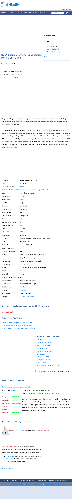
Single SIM (23, 290)
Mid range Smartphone (27, 296)
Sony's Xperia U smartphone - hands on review (17, 322)
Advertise (65, 480)
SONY (22, 196)
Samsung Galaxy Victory (45, 351)
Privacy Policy (30, 480)
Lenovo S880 (41, 354)
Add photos (9, 459)
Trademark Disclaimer (54, 480)
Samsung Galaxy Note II (45, 345)
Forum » (11, 13)
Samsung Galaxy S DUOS (45, 342)
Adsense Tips (29, 484)
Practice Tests (33, 13)
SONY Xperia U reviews (23, 422)
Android (22, 186)
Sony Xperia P (41, 362)
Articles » (4, 13)
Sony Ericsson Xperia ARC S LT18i (48, 365)
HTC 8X (39, 340)
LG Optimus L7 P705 (43, 360)
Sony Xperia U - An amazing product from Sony (17, 387)
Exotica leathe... (52, 52)
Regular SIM (24, 287)
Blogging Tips (39, 484)
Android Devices (18, 484)
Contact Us (13, 480)
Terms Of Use (41, 480)
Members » (43, 13)
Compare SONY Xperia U (45, 371)
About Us (5, 480)
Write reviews (10, 456)
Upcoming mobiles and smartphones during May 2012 (19, 325)
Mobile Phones (17, 74)
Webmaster (51, 46)
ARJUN (12, 391)
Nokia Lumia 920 (42, 348)
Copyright (22, 480)
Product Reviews (21, 13)
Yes (21, 271)
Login (63, 9)
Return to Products (7, 468)
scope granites (52, 49)
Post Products (10, 461)
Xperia (22, 199)
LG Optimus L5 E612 (43, 357)
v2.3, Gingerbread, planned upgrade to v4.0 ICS (35, 190)
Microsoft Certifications (51, 484)
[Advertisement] (33, 31)
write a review (19, 431)
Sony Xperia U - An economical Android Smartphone (18, 328)
